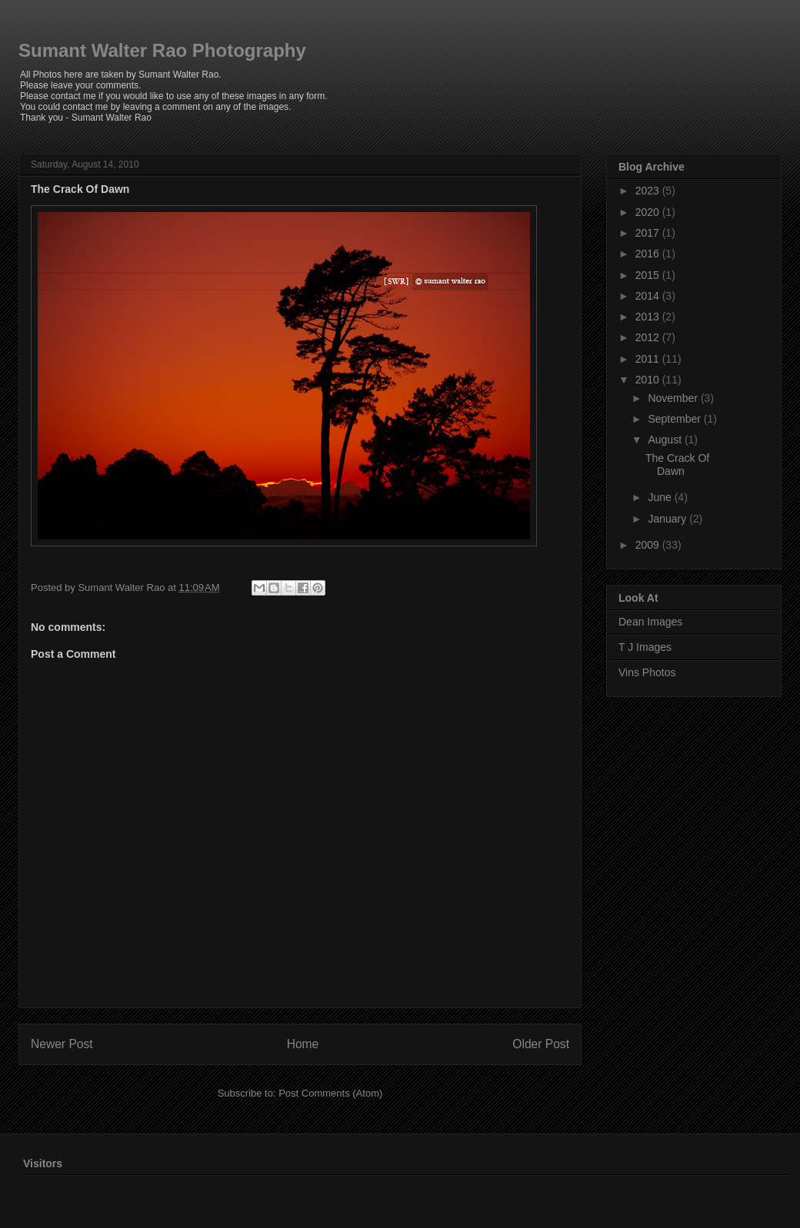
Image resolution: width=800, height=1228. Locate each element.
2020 (648, 212)
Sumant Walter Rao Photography (162, 50)
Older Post (540, 1043)
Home (303, 1043)
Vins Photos (646, 672)
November (674, 398)
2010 (648, 379)
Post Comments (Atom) (330, 1093)
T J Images (645, 647)
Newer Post (62, 1043)
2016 (648, 253)
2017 (648, 233)
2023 (648, 190)
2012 (648, 337)
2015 (648, 275)
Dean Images (650, 622)
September (675, 419)
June (661, 497)
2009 (648, 545)
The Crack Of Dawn (80, 189)
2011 (648, 359)
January (668, 519)
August (666, 439)
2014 (648, 296)
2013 (648, 316)
